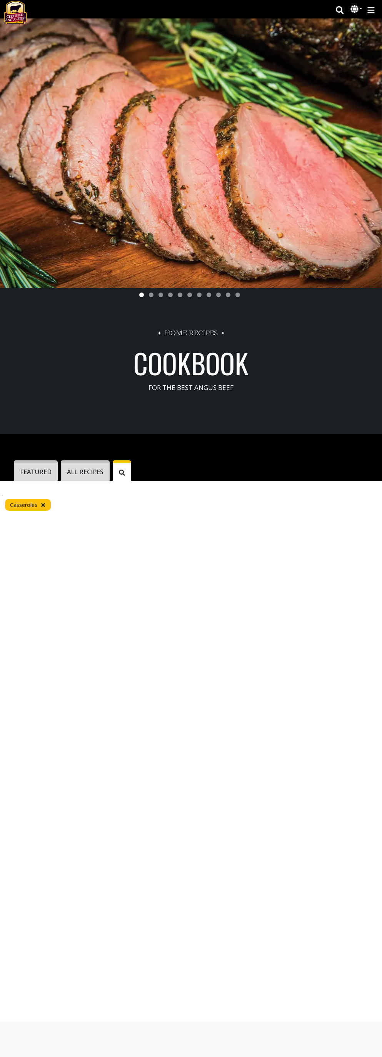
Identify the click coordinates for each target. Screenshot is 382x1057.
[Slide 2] (151, 295)
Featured (36, 472)
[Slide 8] (209, 295)
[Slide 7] (199, 295)
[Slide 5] (180, 295)
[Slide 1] (141, 295)
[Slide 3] (160, 295)
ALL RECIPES (85, 472)
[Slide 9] (218, 295)
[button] (355, 9)
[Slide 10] (228, 295)
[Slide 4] (170, 295)
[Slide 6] (189, 295)
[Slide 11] (237, 295)
